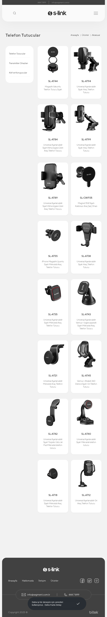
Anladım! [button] (78, 601)
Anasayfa (75, 35)
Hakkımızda (28, 580)
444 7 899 (42, 3)
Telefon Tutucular (17, 53)
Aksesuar (96, 35)
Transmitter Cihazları (18, 63)
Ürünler (85, 35)
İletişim (42, 580)
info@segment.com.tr (60, 3)
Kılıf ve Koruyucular (18, 72)
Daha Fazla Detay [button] (53, 605)
